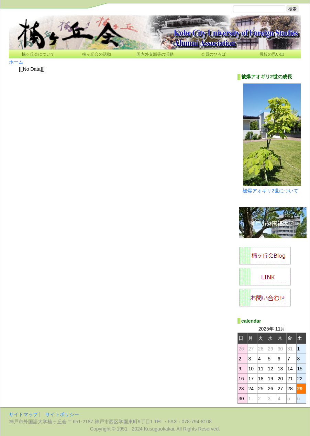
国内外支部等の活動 (155, 54)
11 (261, 368)
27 (280, 388)
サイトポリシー (62, 414)
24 (251, 388)
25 (261, 388)
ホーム (16, 62)
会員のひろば (213, 54)
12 (270, 368)
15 (300, 368)
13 (280, 368)
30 (241, 398)
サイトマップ (23, 414)
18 (261, 378)
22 (300, 378)
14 (290, 368)
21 (290, 378)
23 (241, 388)
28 (290, 388)
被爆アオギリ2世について (270, 190)
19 (270, 378)
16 (241, 378)
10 (251, 368)
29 (300, 388)
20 (280, 378)
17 (251, 378)
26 (270, 388)
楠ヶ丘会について (38, 54)
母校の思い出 (271, 54)
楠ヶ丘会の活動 (96, 54)
